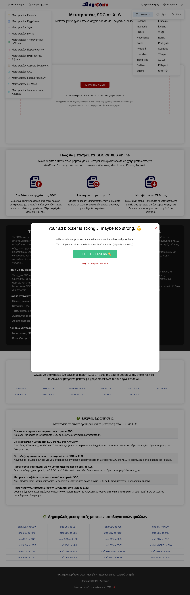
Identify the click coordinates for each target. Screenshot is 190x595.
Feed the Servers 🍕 (95, 254)
